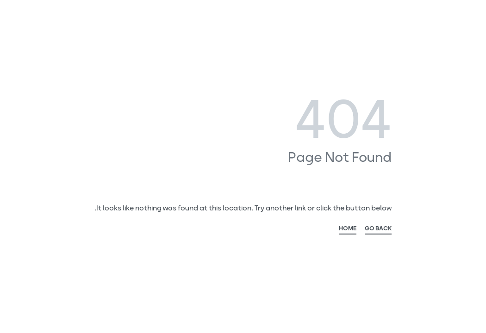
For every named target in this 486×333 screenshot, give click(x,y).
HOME (347, 230)
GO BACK (378, 230)
